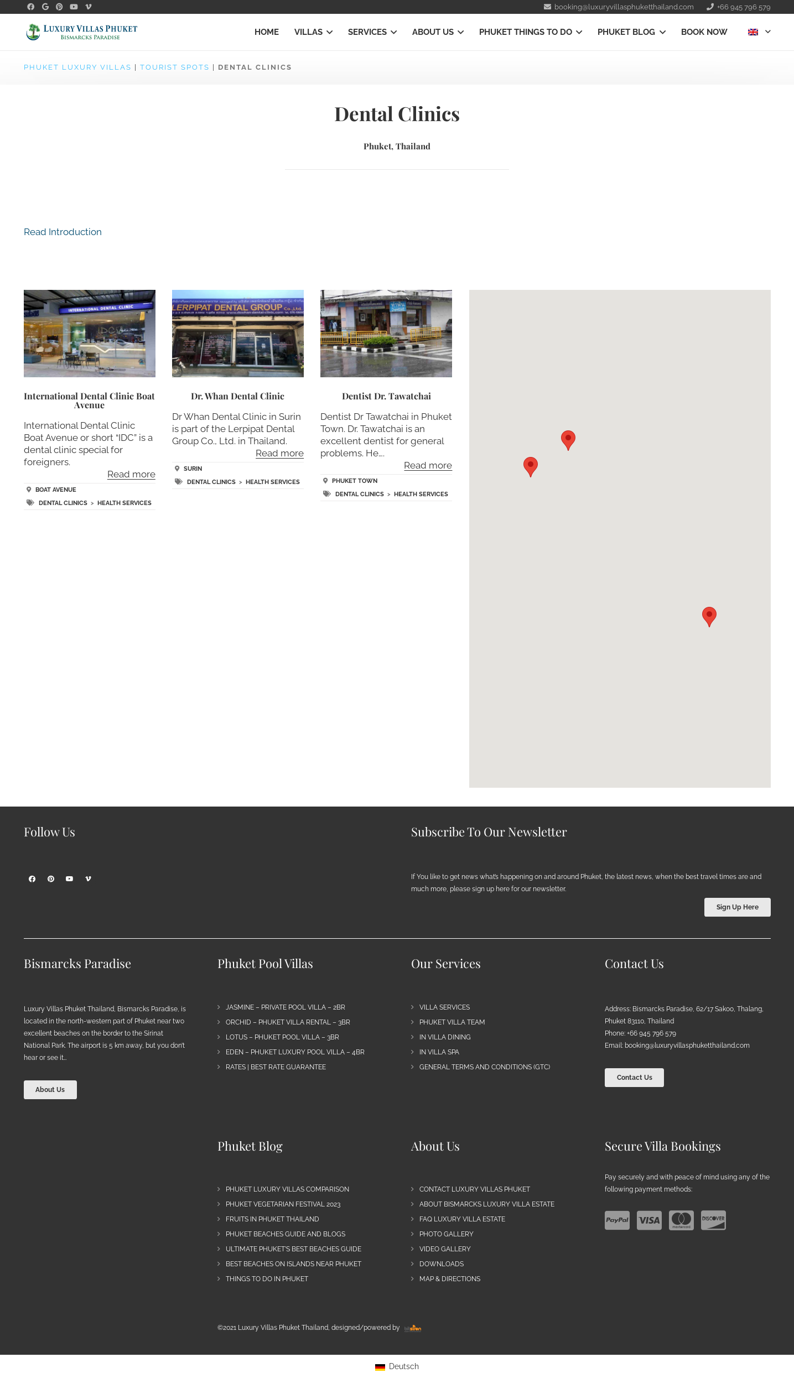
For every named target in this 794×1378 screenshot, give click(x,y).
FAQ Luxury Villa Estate (462, 1219)
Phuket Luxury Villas (78, 67)
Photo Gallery (446, 1234)
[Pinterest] (51, 879)
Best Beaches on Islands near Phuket (293, 1264)
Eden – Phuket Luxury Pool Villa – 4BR (295, 1052)
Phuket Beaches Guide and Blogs (285, 1234)
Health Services (124, 503)
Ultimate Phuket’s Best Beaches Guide (293, 1249)
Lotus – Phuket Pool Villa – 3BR (282, 1037)
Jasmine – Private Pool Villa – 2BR (285, 1007)
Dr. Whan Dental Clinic (237, 396)
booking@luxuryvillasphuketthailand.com (687, 1045)
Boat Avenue (55, 489)
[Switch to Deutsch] (397, 1366)
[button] (328, 32)
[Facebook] (32, 879)
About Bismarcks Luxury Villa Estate (486, 1204)
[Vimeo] (88, 879)
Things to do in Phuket (267, 1279)
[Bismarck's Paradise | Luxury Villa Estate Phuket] (82, 32)
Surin (193, 468)
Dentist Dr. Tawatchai (386, 396)
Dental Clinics (63, 503)
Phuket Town (354, 481)
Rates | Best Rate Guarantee (276, 1067)
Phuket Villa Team (452, 1022)
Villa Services (444, 1007)
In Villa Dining (445, 1037)
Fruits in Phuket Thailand (272, 1219)
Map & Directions (449, 1279)
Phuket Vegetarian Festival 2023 (283, 1204)
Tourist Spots (175, 67)
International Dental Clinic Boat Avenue (89, 400)
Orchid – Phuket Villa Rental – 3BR (288, 1022)
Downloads (441, 1264)
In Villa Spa (439, 1052)
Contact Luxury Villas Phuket (474, 1189)
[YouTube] (69, 879)
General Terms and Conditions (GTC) (484, 1067)
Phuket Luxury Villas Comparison (287, 1189)
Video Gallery (445, 1249)
